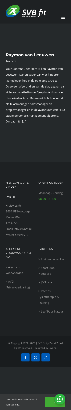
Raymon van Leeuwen (30, 54)
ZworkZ (53, 348)
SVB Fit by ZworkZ (48, 343)
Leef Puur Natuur (52, 311)
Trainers (11, 61)
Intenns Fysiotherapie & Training (48, 296)
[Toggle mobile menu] (63, 17)
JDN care (46, 282)
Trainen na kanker (52, 259)
